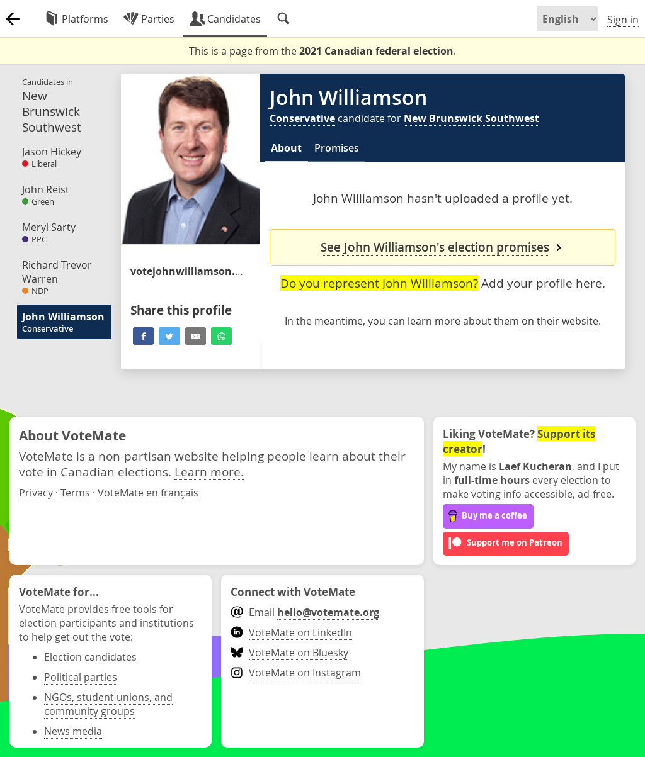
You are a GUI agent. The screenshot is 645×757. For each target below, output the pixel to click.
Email (305, 612)
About (286, 148)
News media (73, 731)
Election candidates (90, 657)
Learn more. (209, 471)
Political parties (80, 677)
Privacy (36, 493)
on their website (560, 321)
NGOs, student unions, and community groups (108, 704)
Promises (336, 148)
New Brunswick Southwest (471, 118)
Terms (75, 493)
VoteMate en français (148, 493)
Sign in (623, 19)
